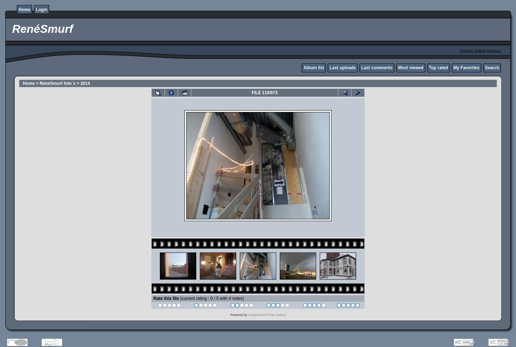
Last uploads (342, 67)
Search (492, 67)
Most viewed (410, 67)
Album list (313, 67)
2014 (85, 83)
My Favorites (467, 67)
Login (41, 9)
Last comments (377, 67)
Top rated (438, 67)
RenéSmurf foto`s (58, 83)
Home (24, 9)
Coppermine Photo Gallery (267, 315)
